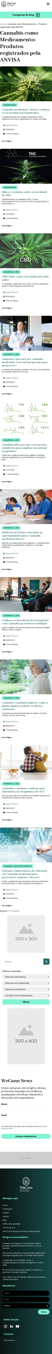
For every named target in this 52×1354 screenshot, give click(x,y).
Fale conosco (9, 1340)
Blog (4, 1220)
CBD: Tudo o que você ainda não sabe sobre (25, 278)
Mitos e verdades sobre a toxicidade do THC (24, 193)
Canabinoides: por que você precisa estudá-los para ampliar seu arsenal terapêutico (24, 448)
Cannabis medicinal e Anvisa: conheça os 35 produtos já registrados (26, 111)
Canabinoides (9, 105)
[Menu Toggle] (26, 15)
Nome (4, 1104)
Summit (5, 1216)
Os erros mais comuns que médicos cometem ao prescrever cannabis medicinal (22, 1271)
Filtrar (26, 1001)
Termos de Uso (8, 1227)
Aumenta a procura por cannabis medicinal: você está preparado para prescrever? (25, 362)
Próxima (15, 911)
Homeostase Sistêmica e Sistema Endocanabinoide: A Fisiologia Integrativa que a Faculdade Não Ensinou (24, 1254)
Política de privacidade (11, 1224)
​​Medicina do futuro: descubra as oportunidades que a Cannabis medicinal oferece (22, 536)
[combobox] (22, 962)
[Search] (46, 962)
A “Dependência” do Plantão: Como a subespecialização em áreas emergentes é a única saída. (22, 1262)
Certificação (7, 1209)
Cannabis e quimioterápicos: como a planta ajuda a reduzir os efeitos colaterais (25, 706)
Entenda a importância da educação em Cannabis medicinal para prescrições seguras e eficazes (24, 874)
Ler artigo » (7, 141)
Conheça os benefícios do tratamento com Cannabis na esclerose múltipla (25, 622)
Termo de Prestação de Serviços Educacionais (21, 1231)
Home (3, 24)
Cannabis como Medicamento (17, 866)
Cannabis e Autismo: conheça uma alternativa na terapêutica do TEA (23, 790)
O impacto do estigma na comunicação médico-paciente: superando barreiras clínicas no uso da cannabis (22, 1245)
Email (4, 1115)
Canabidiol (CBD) (11, 272)
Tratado (5, 1212)
